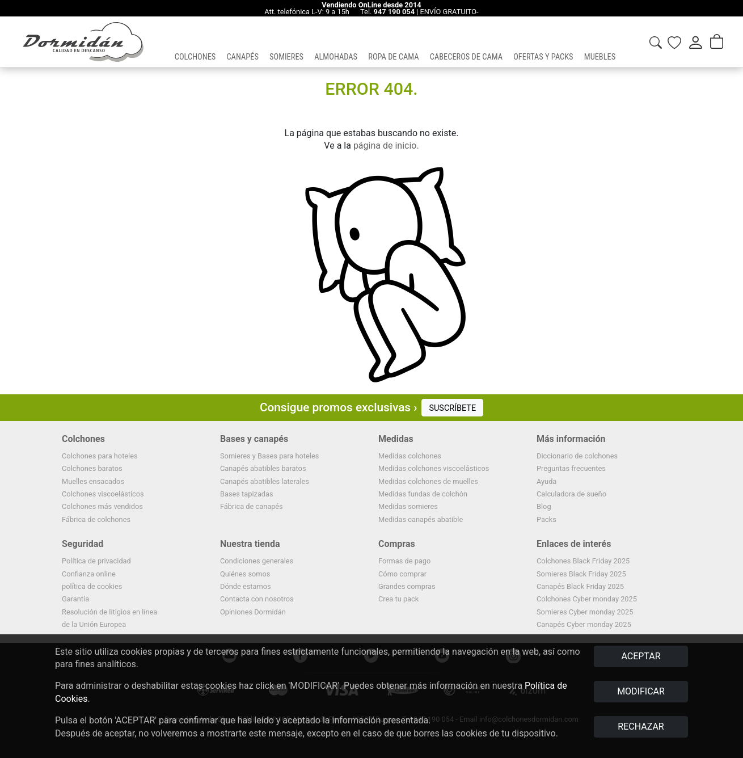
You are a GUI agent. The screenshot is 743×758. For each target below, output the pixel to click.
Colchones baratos (92, 468)
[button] (195, 42)
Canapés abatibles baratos (263, 468)
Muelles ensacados (93, 481)
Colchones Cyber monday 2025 (587, 599)
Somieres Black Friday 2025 (581, 574)
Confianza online (89, 574)
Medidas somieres (408, 506)
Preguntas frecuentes (571, 468)
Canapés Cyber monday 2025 (584, 624)
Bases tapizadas (246, 494)
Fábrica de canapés (251, 506)
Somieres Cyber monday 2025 (585, 612)
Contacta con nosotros (257, 599)
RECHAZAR (641, 726)
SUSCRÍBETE (452, 408)
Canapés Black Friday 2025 (580, 586)
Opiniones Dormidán (253, 612)
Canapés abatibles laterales (264, 481)
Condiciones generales (256, 561)
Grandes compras (407, 586)
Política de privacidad (96, 561)
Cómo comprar (402, 574)
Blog (544, 506)
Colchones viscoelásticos (103, 494)
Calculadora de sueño (571, 494)
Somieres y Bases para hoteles (269, 456)
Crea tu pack (398, 599)
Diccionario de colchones (577, 456)
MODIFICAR (641, 691)
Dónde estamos (245, 586)
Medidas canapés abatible (420, 519)
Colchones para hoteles (100, 456)
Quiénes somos (245, 574)
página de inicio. (386, 145)
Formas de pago (404, 561)
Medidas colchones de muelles (428, 481)
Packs (546, 519)
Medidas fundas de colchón (422, 494)
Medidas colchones (409, 456)
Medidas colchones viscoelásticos (433, 468)
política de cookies (92, 586)
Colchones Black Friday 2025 (583, 561)
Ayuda (546, 481)
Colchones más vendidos (102, 506)
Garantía (75, 599)
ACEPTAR (640, 656)
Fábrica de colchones (96, 519)
